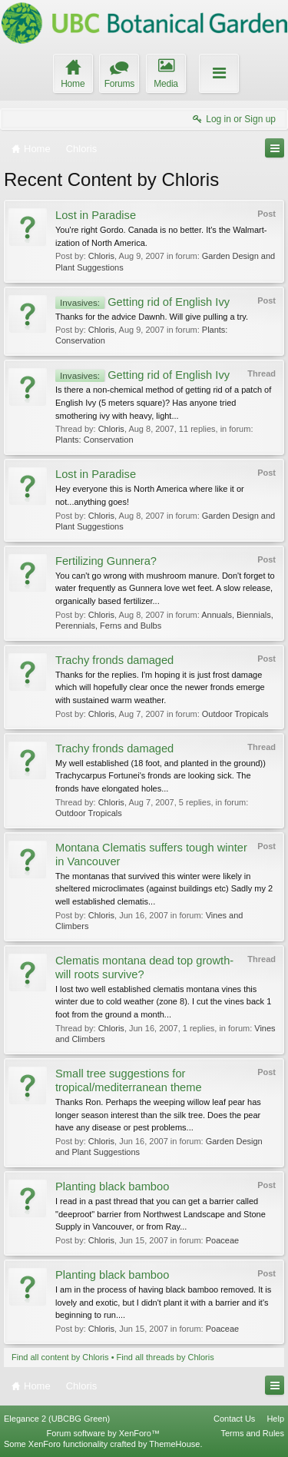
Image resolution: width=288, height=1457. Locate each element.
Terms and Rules (252, 1433)
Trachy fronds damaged (114, 660)
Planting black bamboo (112, 1186)
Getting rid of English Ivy (142, 302)
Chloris (101, 256)
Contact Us (234, 1418)
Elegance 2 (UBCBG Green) (57, 1418)
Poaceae (222, 1240)
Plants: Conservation (94, 439)
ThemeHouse (174, 1444)
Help (275, 1418)
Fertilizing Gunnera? (106, 561)
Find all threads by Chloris (165, 1357)
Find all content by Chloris (60, 1357)
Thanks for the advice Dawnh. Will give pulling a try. (151, 316)
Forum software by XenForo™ (103, 1433)
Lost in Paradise (95, 215)
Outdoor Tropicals (235, 714)
